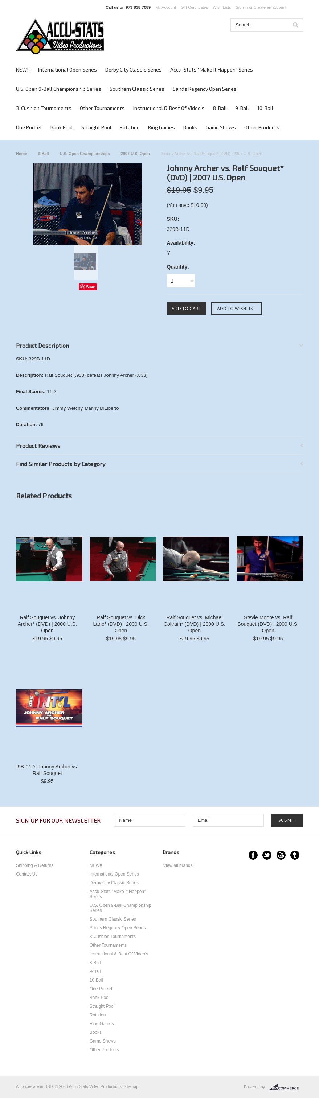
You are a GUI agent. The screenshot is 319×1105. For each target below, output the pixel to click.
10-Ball (265, 108)
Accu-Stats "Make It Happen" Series (211, 69)
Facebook (253, 855)
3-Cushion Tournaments (43, 108)
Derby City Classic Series (133, 69)
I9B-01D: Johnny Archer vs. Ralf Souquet (47, 770)
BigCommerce (286, 1087)
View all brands (177, 865)
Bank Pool (61, 127)
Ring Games (161, 127)
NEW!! (23, 69)
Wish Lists (222, 7)
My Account (165, 7)
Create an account (270, 7)
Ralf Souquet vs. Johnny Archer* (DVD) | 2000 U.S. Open (47, 624)
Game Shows (221, 127)
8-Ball (220, 108)
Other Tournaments (102, 108)
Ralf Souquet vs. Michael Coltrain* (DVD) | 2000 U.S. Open (194, 624)
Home (21, 153)
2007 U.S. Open (135, 153)
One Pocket (29, 127)
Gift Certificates (194, 7)
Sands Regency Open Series (205, 89)
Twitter (266, 855)
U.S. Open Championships (85, 153)
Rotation (130, 127)
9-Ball (242, 108)
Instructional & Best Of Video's (169, 108)
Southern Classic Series (137, 89)
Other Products (261, 127)
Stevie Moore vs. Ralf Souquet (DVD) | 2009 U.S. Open (268, 624)
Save (90, 287)
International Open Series (67, 69)
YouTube (281, 855)
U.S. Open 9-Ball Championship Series (58, 89)
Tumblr (294, 855)
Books (190, 127)
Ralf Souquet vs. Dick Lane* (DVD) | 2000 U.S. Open (121, 624)
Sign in (242, 7)
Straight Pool (96, 127)
